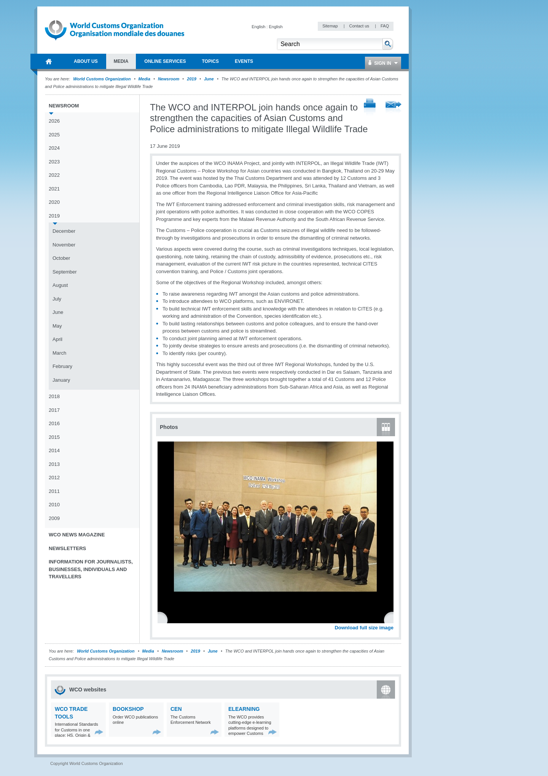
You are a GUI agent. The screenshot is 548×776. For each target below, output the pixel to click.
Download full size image (364, 627)
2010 (54, 504)
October (61, 258)
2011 (54, 491)
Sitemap (330, 26)
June (209, 79)
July (57, 299)
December (64, 231)
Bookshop (128, 709)
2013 (54, 464)
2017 (54, 410)
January (61, 380)
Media (144, 79)
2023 (54, 162)
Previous (164, 619)
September (65, 272)
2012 (54, 477)
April (57, 339)
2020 (54, 202)
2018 (54, 396)
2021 (54, 189)
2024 (54, 148)
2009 (54, 518)
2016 (54, 423)
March (59, 353)
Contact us (359, 26)
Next (392, 619)
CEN (176, 709)
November (64, 245)
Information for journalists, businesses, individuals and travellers (91, 569)
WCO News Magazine (77, 535)
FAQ (385, 26)
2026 (54, 121)
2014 (54, 450)
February (62, 366)
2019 (191, 79)
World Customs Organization (102, 79)
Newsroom (168, 79)
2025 (54, 135)
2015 (54, 437)
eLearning (244, 709)
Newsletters (67, 548)
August (60, 285)
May (57, 326)
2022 (54, 175)
